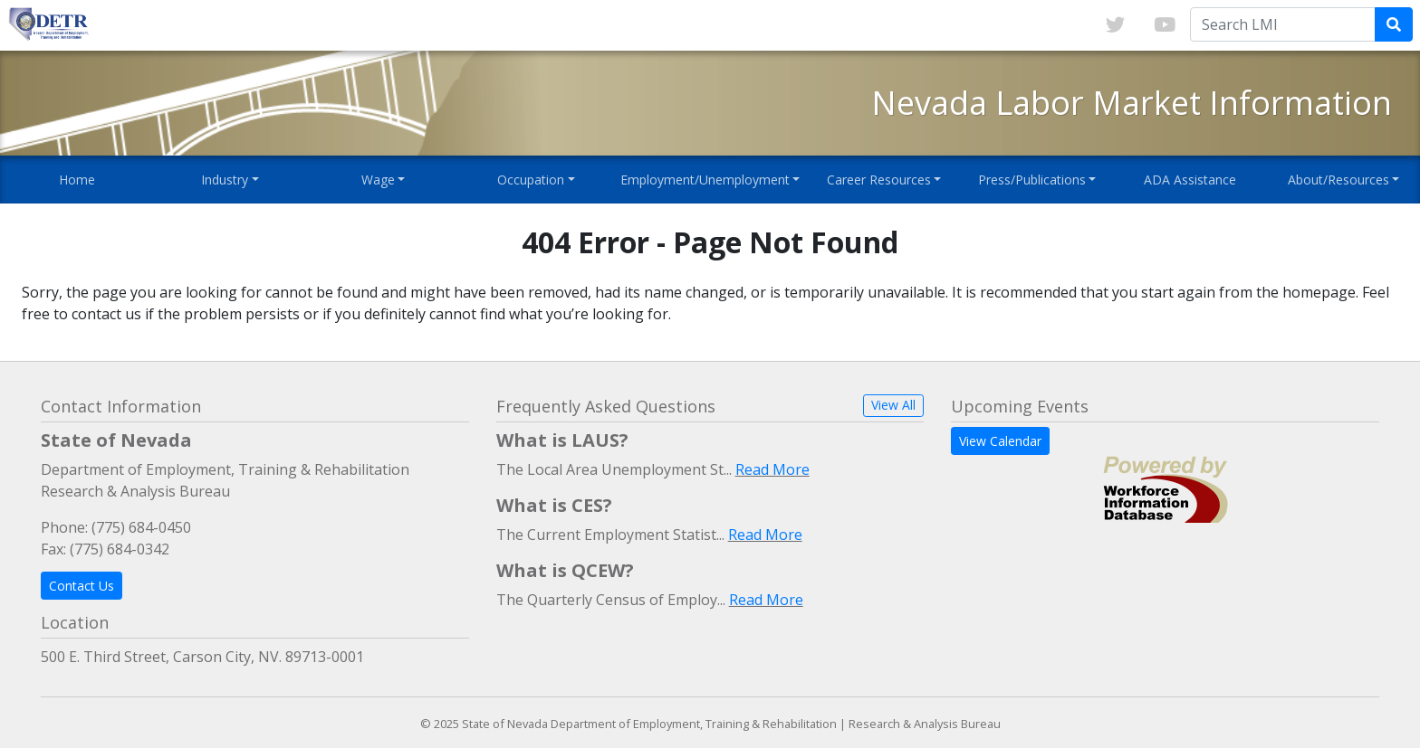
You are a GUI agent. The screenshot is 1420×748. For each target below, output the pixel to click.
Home (77, 179)
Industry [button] (224, 179)
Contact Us (81, 585)
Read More (772, 469)
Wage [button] (378, 179)
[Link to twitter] (1115, 25)
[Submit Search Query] (1394, 24)
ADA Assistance (1190, 179)
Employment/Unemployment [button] (705, 179)
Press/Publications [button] (1032, 179)
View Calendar (1000, 441)
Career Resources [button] (879, 179)
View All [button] (893, 404)
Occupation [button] (530, 179)
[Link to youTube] (1164, 25)
